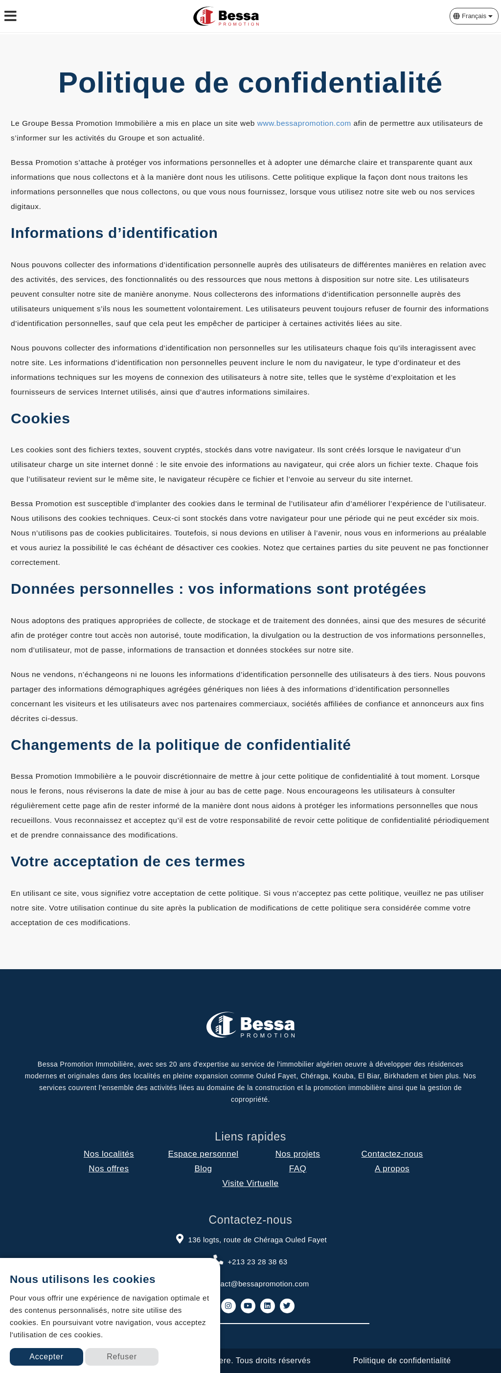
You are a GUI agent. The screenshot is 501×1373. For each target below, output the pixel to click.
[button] (474, 16)
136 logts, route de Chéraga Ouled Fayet (250, 1238)
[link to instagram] (228, 1306)
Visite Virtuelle (250, 1183)
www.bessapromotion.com (304, 123)
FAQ (298, 1168)
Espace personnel (203, 1154)
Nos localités (109, 1154)
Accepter (46, 1356)
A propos (392, 1168)
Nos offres (109, 1168)
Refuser (122, 1356)
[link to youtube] (248, 1306)
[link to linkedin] (267, 1306)
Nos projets (297, 1154)
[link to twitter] (287, 1306)
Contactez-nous (392, 1154)
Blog (203, 1168)
